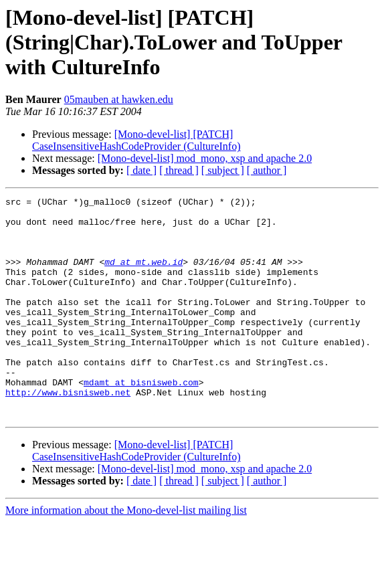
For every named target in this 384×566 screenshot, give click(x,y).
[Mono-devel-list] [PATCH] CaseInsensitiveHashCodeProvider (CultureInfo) (136, 140)
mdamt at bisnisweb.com (141, 420)
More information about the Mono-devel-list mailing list (126, 554)
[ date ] (141, 170)
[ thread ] (179, 170)
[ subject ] (222, 170)
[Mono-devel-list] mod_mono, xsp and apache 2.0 (205, 158)
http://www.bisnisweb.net (67, 432)
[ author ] (267, 170)
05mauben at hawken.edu (118, 99)
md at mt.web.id (143, 276)
